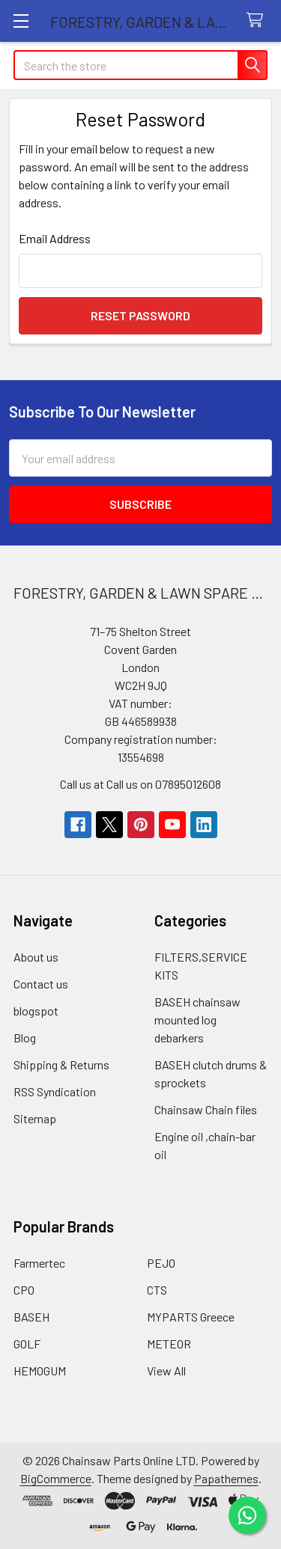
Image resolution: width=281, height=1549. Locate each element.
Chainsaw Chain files (205, 1109)
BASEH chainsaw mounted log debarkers (197, 1020)
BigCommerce (55, 1478)
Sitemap (34, 1118)
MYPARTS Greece (191, 1317)
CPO (23, 1290)
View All (166, 1370)
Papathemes (226, 1478)
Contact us (40, 984)
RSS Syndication (54, 1091)
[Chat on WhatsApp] (247, 1515)
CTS (157, 1290)
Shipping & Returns (61, 1064)
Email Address (55, 238)
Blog (24, 1037)
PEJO (161, 1263)
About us (35, 957)
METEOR (169, 1343)
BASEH (31, 1317)
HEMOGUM (39, 1370)
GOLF (26, 1343)
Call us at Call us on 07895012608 (140, 784)
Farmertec (39, 1263)
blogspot (35, 1010)
